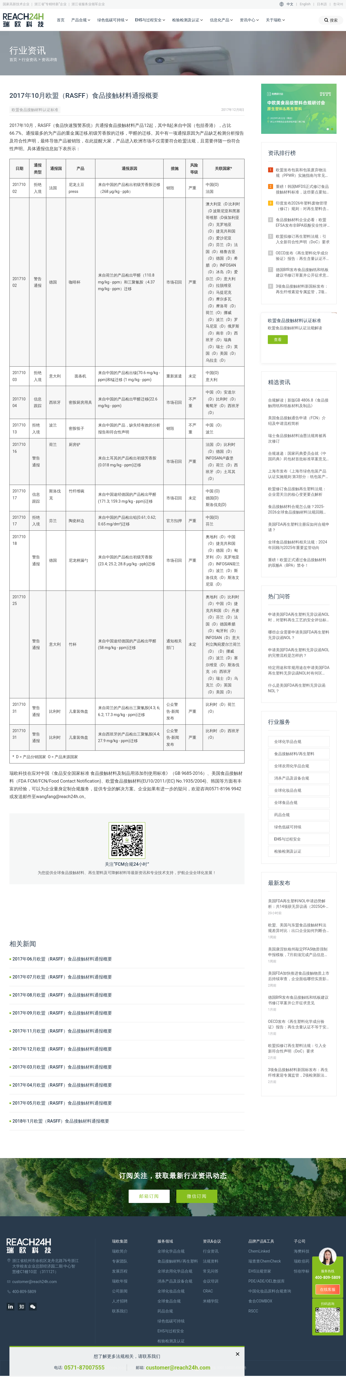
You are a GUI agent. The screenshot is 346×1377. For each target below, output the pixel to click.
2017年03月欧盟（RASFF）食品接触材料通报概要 (62, 1067)
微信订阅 (197, 1196)
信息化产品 (221, 20)
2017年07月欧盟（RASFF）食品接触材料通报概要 (62, 977)
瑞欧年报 (120, 1281)
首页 (61, 20)
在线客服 (327, 1289)
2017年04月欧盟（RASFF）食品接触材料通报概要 (62, 1085)
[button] (328, 129)
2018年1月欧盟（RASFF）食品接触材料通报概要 (60, 1121)
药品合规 (282, 815)
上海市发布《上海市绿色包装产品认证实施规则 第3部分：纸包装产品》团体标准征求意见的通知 (297, 474)
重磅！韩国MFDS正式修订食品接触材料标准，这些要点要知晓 (302, 189)
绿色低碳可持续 (112, 20)
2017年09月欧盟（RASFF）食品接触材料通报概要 (62, 1013)
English (305, 4)
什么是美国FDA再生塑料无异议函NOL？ (297, 688)
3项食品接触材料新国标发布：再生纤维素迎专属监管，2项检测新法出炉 (302, 289)
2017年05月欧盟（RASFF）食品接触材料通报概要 (62, 1103)
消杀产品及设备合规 (291, 778)
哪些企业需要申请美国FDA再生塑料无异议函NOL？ (299, 635)
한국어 (338, 4)
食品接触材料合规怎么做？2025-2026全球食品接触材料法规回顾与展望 (297, 509)
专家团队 (120, 1261)
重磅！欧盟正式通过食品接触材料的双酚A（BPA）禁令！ (297, 563)
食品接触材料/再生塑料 (294, 754)
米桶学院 (210, 1301)
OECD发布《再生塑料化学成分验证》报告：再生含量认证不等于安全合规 (302, 256)
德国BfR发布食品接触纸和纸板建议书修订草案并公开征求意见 (302, 272)
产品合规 (81, 20)
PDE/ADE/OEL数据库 (266, 1281)
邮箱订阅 (149, 1196)
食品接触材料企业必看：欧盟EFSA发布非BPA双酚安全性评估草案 (301, 223)
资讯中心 (249, 20)
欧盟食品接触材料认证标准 (35, 110)
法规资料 (210, 1261)
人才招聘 (120, 1301)
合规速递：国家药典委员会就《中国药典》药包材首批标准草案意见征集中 (297, 456)
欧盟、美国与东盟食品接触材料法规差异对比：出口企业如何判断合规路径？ (297, 928)
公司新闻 (120, 1291)
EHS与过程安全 (150, 20)
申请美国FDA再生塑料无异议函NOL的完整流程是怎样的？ (298, 653)
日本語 (322, 4)
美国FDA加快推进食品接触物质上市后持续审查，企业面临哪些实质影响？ (299, 976)
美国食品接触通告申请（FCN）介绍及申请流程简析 (297, 421)
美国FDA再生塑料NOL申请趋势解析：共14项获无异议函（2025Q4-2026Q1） (297, 904)
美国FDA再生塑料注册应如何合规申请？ (299, 527)
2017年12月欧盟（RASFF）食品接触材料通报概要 (62, 1049)
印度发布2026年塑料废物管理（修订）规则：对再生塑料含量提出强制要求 (301, 206)
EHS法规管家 (259, 1271)
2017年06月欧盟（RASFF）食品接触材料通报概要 (62, 959)
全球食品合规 (285, 802)
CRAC (208, 1291)
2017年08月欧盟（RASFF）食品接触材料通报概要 (62, 995)
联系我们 (120, 1311)
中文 (290, 4)
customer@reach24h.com (178, 1367)
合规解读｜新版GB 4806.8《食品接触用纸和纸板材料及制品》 (298, 403)
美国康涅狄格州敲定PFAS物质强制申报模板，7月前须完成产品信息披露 (298, 952)
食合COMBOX (260, 1301)
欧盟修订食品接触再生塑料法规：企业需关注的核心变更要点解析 (297, 492)
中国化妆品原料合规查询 (269, 1291)
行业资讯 (29, 59)
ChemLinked (259, 1251)
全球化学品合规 (287, 741)
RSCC (253, 1311)
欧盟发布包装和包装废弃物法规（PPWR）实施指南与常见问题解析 (302, 173)
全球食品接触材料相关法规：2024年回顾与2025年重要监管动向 (297, 545)
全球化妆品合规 (287, 790)
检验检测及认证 (187, 20)
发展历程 (120, 1271)
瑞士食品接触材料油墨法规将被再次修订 (297, 438)
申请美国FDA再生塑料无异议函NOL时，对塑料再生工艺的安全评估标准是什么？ (298, 617)
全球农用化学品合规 (291, 766)
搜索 (331, 20)
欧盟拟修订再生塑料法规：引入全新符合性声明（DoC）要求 (303, 239)
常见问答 (210, 1271)
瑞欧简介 (120, 1251)
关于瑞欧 (275, 20)
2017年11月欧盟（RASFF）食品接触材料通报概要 (62, 1031)
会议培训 (210, 1281)
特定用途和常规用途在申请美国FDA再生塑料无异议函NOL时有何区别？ (299, 670)
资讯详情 (49, 59)
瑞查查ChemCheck (264, 1261)
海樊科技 (301, 1251)
